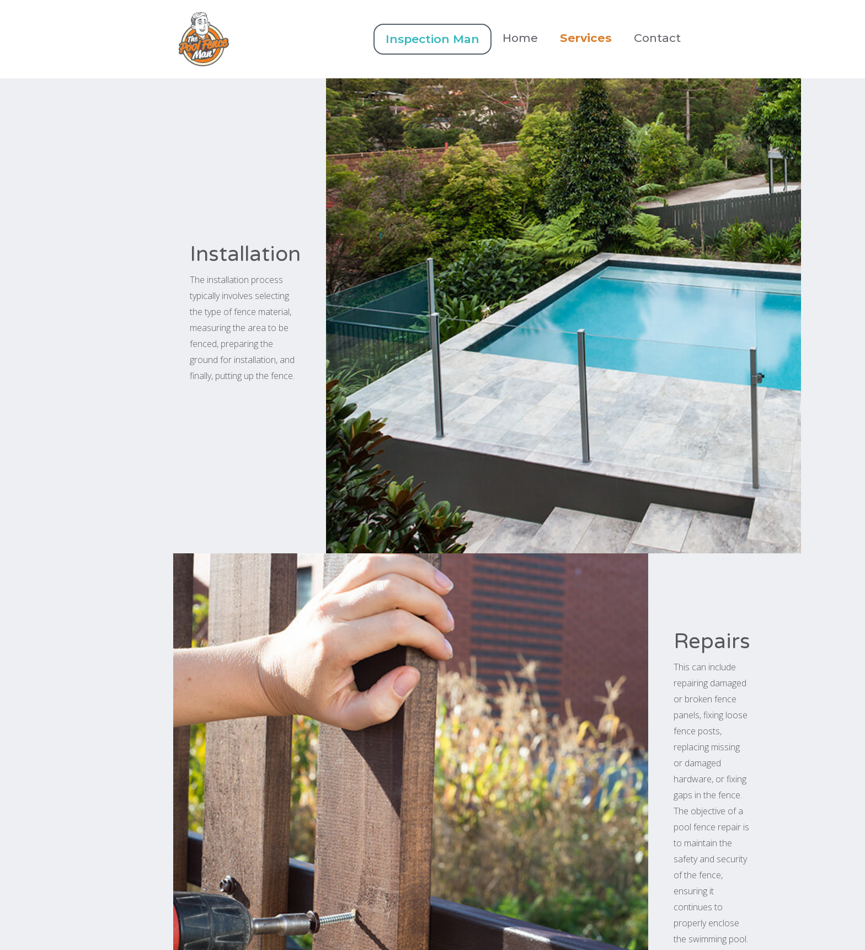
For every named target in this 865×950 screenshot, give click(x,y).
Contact (657, 38)
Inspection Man (432, 39)
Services (586, 38)
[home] (273, 39)
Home (520, 38)
